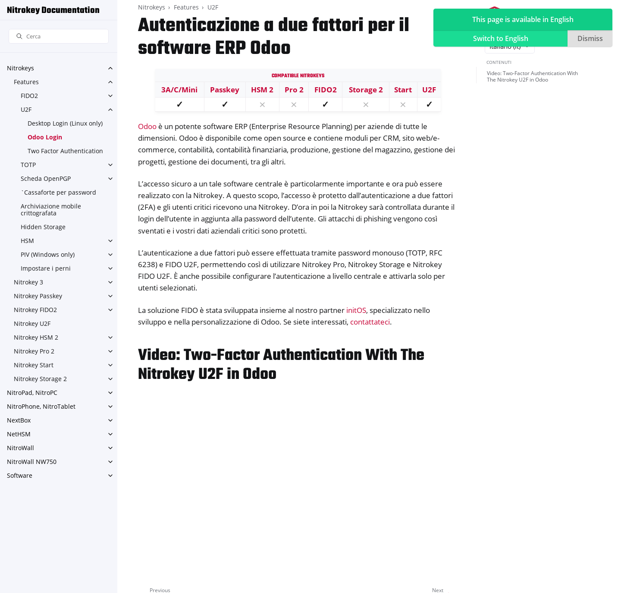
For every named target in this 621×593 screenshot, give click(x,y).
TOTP (28, 165)
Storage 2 (366, 90)
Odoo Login (45, 137)
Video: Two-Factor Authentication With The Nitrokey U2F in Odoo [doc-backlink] (281, 365)
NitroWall (20, 448)
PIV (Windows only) (48, 254)
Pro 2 (294, 90)
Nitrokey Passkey (38, 296)
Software (19, 475)
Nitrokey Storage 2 (40, 379)
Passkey (224, 90)
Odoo (147, 126)
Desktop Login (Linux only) (65, 123)
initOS (356, 310)
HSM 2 (262, 90)
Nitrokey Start (33, 365)
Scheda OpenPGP (46, 178)
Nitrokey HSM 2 (36, 337)
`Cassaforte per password (58, 192)
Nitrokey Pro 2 (34, 351)
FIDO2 (29, 95)
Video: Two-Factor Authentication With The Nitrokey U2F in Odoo (532, 76)
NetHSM (19, 434)
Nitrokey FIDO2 (35, 310)
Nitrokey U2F (32, 323)
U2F (26, 109)
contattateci (370, 322)
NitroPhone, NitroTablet (41, 406)
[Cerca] (58, 36)
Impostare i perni (46, 268)
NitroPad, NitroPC (32, 392)
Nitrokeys (20, 68)
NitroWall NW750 (31, 461)
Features (26, 82)
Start (403, 90)
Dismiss (590, 38)
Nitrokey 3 (28, 282)
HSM (27, 241)
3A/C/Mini (179, 90)
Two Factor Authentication (65, 151)
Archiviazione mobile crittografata (51, 209)
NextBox (19, 420)
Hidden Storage (43, 227)
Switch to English (500, 38)
